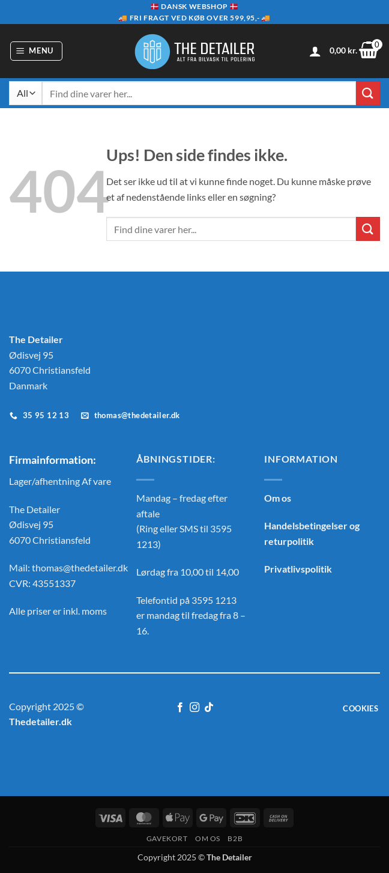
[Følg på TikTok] (209, 707)
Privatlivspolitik (298, 568)
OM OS (207, 838)
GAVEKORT (167, 838)
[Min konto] (315, 51)
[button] (36, 51)
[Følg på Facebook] (179, 707)
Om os (277, 497)
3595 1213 (214, 600)
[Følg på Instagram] (194, 707)
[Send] (368, 93)
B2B (235, 838)
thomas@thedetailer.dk (80, 567)
